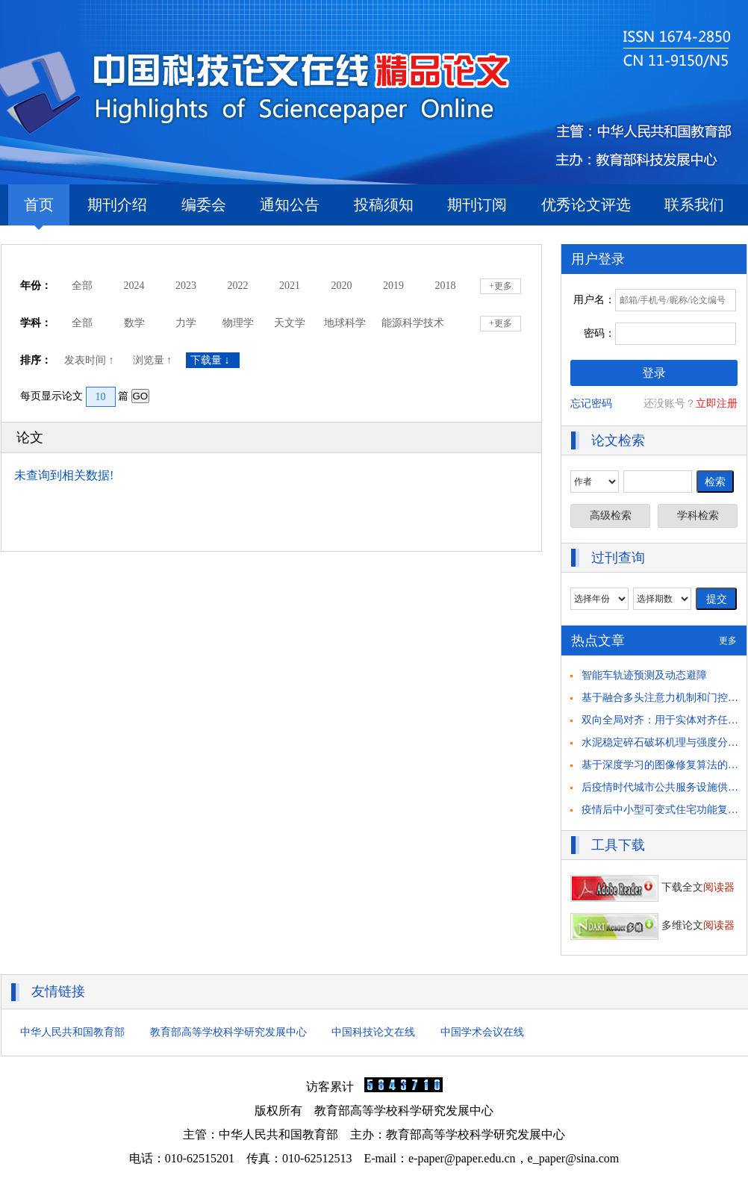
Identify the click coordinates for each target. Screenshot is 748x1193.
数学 (134, 322)
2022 (238, 285)
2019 (393, 285)
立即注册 (717, 403)
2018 (445, 285)
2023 (185, 285)
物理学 (238, 322)
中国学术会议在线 (482, 1032)
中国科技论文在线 (373, 1032)
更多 (728, 640)
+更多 (500, 286)
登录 (654, 373)
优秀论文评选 (586, 204)
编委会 (203, 204)
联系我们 (694, 204)
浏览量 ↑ (154, 360)
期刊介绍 (117, 204)
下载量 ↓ (212, 360)
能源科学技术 (412, 322)
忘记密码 (591, 403)
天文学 (289, 322)
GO (141, 396)
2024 (134, 285)
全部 (82, 285)
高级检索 (611, 515)
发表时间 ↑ (90, 360)
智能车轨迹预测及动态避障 (644, 675)
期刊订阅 (477, 204)
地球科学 (345, 322)
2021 (289, 285)
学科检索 (698, 515)
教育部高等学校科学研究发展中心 (228, 1032)
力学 (185, 322)
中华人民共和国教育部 (72, 1032)
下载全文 (652, 887)
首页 (39, 210)
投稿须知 (384, 204)
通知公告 (290, 204)
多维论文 (652, 925)
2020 (341, 285)
